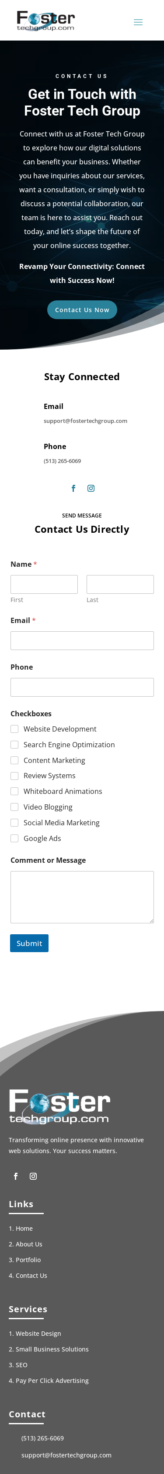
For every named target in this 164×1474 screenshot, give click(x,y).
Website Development (60, 729)
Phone (21, 667)
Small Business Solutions (52, 1349)
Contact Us (31, 1275)
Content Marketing (54, 760)
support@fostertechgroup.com (85, 421)
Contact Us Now (82, 310)
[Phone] (82, 687)
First (16, 599)
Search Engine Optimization (69, 744)
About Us (29, 1244)
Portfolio (28, 1260)
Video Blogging (48, 807)
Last (92, 599)
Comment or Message (48, 860)
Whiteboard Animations (63, 791)
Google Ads (42, 838)
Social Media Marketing (62, 822)
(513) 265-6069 (62, 461)
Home (24, 1228)
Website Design (38, 1333)
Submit (29, 943)
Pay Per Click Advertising (52, 1380)
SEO (22, 1365)
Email (23, 620)
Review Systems (50, 776)
